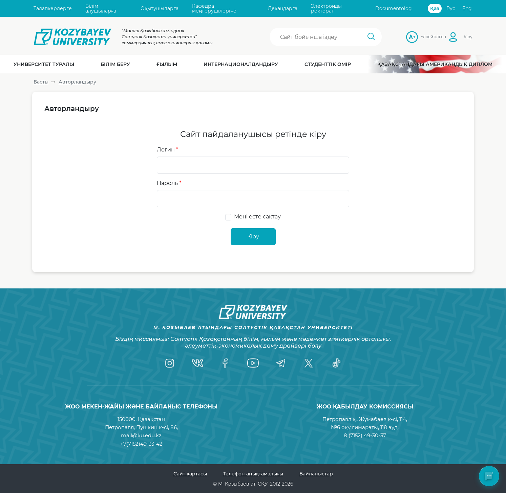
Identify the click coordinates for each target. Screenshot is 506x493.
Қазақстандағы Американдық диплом (434, 64)
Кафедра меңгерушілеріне (214, 9)
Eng (467, 8)
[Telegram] (281, 363)
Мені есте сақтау (257, 216)
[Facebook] (225, 363)
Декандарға (282, 8)
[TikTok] (336, 363)
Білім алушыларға (100, 9)
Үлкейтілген (423, 36)
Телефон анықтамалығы (253, 474)
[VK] (197, 363)
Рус (450, 8)
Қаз (434, 8)
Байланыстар (316, 474)
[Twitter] (308, 363)
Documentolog (393, 8)
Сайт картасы (190, 474)
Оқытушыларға (159, 8)
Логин (167, 149)
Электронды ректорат (326, 9)
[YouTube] (253, 363)
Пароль (169, 183)
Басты (41, 82)
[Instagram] (169, 363)
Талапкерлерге (53, 8)
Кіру (468, 36)
